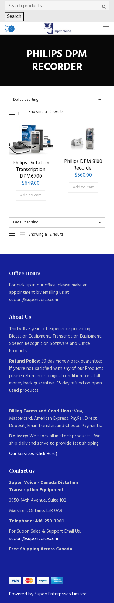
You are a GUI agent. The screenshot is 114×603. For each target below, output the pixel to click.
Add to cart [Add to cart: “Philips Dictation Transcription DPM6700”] (30, 195)
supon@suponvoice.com (33, 538)
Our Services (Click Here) (33, 454)
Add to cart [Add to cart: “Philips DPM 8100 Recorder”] (83, 187)
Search (14, 16)
